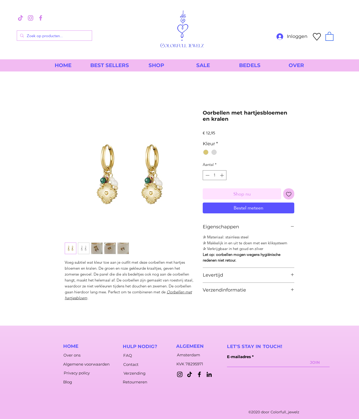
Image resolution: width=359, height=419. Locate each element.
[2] (40, 18)
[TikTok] (189, 374)
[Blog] (67, 381)
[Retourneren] (135, 381)
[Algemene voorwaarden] (86, 364)
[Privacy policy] (76, 372)
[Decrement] (206, 175)
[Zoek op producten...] (54, 36)
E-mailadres (239, 357)
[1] (30, 18)
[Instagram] (179, 374)
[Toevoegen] (288, 193)
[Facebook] (199, 374)
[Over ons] (71, 355)
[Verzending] (134, 373)
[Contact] (131, 364)
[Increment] (222, 175)
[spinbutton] (214, 175)
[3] (20, 18)
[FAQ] (128, 355)
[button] (329, 36)
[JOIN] (315, 362)
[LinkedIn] (209, 374)
